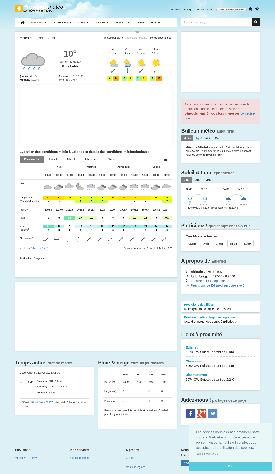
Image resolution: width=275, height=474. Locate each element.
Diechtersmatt (220, 377)
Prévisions (38, 22)
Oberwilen (220, 363)
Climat (83, 22)
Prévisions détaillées (220, 307)
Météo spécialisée (160, 37)
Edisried (220, 349)
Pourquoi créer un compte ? (199, 9)
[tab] (32, 159)
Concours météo (79, 457)
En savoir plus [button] (207, 453)
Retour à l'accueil (40, 8)
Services (155, 22)
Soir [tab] (218, 138)
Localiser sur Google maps (210, 281)
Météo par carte (113, 37)
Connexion (175, 9)
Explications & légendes (33, 258)
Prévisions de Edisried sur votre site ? (217, 285)
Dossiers (101, 22)
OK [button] (230, 466)
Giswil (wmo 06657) (42, 402)
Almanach (122, 22)
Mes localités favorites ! (231, 9)
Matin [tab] (187, 138)
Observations (62, 22)
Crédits (130, 457)
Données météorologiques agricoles (220, 320)
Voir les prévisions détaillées (35, 248)
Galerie (140, 22)
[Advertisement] (96, 115)
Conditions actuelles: (202, 236)
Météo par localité (136, 37)
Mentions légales (135, 467)
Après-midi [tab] (203, 138)
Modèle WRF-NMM (26, 457)
